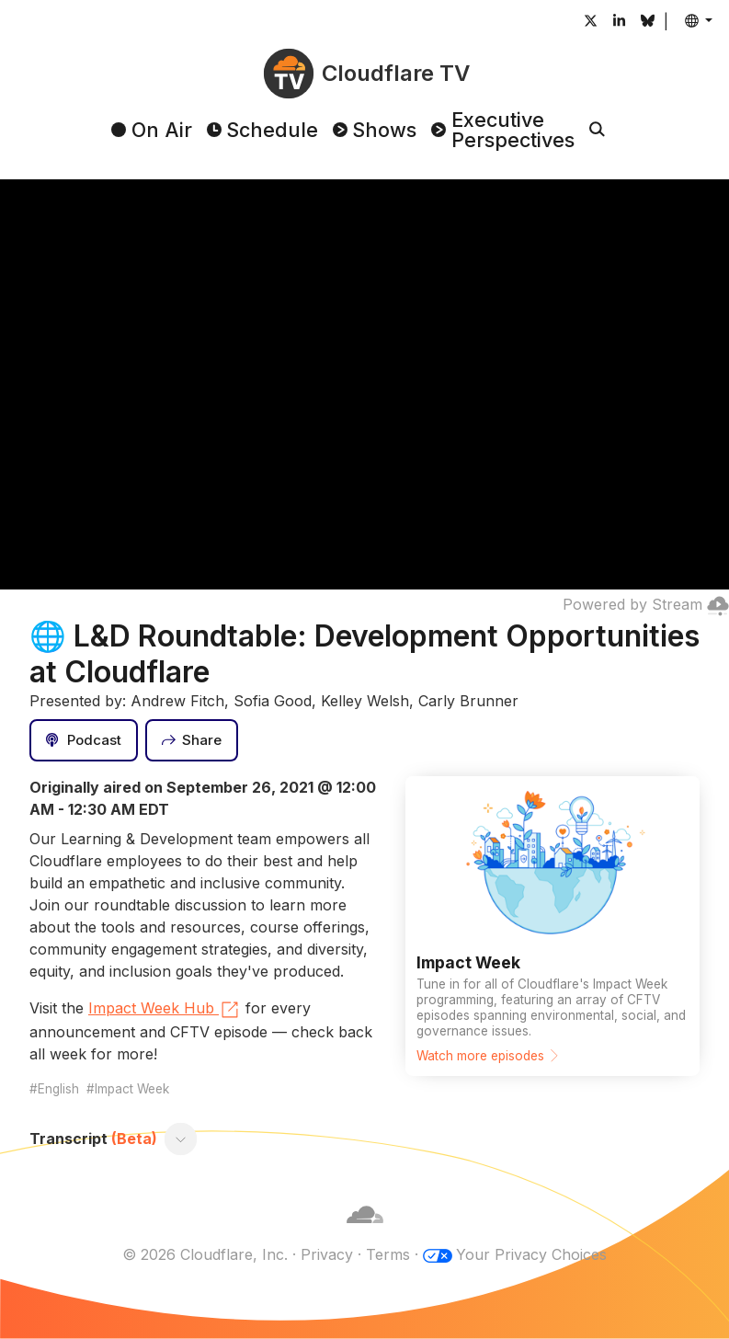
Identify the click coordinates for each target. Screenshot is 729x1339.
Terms (388, 1254)
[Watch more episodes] (552, 926)
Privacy (327, 1254)
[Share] (192, 740)
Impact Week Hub (164, 1010)
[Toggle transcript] (181, 1138)
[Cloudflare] (365, 1232)
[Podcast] (83, 740)
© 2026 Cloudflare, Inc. (205, 1254)
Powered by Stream (646, 604)
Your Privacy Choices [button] (531, 1254)
